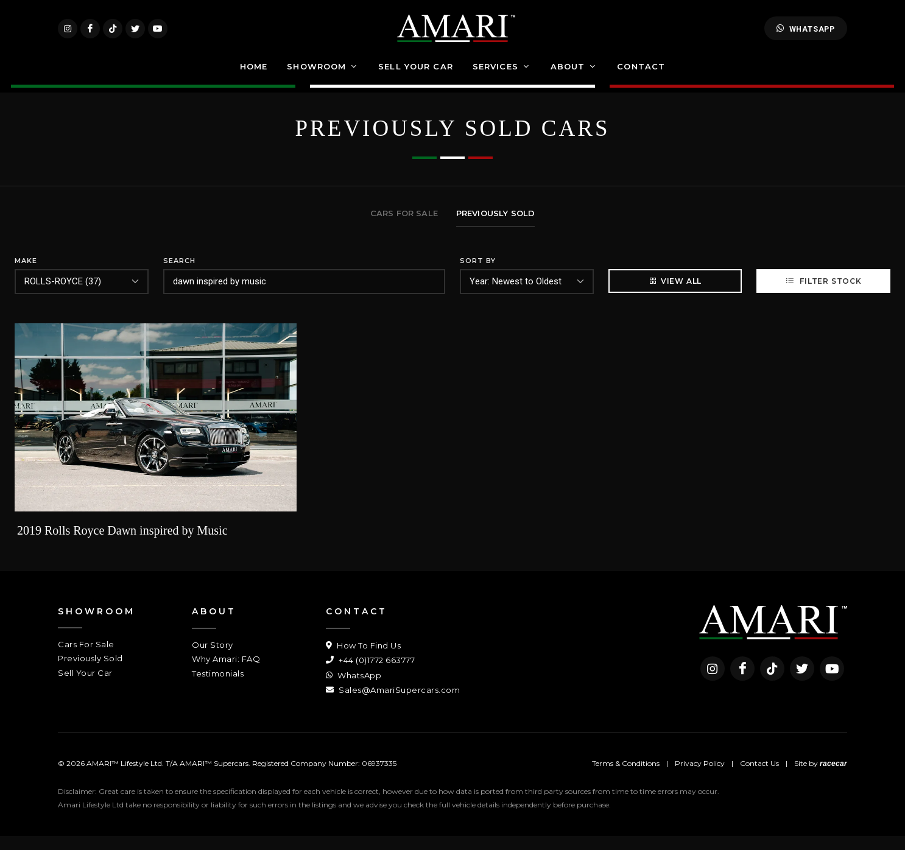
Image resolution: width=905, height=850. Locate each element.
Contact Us (759, 777)
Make (26, 274)
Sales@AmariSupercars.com (393, 704)
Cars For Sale (86, 658)
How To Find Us (363, 659)
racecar (833, 777)
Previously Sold (90, 672)
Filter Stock (823, 295)
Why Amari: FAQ (226, 673)
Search (179, 274)
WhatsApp (805, 35)
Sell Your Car (85, 687)
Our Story (212, 659)
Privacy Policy (700, 777)
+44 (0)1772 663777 (370, 674)
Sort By (478, 274)
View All (675, 295)
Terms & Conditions (626, 777)
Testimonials (218, 687)
